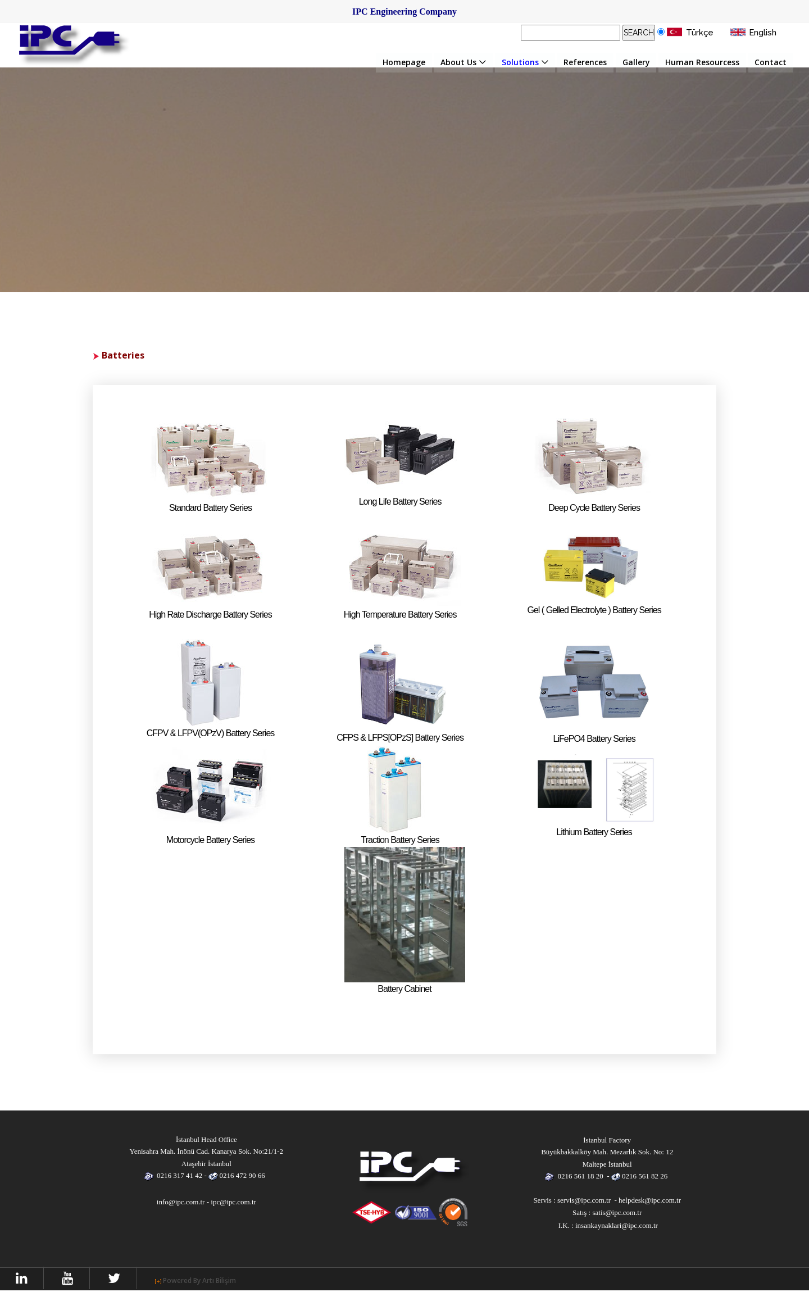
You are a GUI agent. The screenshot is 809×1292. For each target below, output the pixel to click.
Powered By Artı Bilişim (202, 1280)
